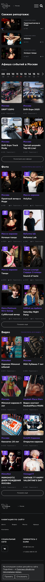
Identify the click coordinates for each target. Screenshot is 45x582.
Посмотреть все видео (32, 332)
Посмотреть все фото (33, 167)
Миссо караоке (31, 195)
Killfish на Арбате (32, 308)
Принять (9, 577)
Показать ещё (22, 324)
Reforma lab (29, 234)
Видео (5, 332)
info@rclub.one (28, 547)
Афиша (36, 524)
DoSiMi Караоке (31, 438)
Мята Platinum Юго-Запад (8, 309)
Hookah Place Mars (33, 399)
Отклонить (22, 577)
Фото (5, 167)
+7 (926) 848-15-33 (30, 551)
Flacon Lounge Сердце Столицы (32, 271)
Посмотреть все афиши (22, 159)
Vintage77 (28, 474)
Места (24, 524)
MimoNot (6, 361)
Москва (5, 106)
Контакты (5, 529)
